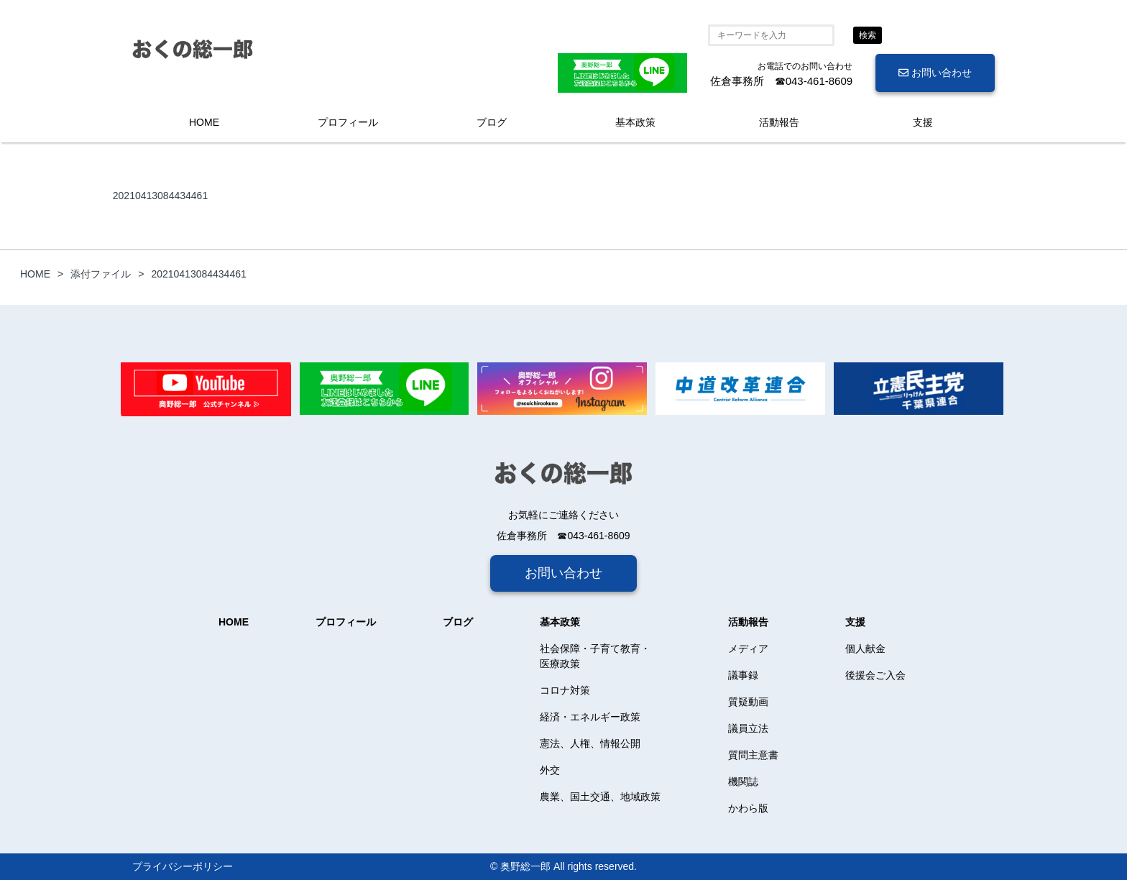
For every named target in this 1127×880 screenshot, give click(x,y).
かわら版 (748, 808)
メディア (748, 648)
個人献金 (865, 648)
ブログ (492, 122)
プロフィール (348, 122)
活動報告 (779, 122)
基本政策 (635, 122)
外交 (550, 770)
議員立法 (748, 728)
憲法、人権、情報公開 (590, 743)
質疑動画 (748, 701)
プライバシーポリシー (182, 866)
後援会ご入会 (875, 675)
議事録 (743, 675)
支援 (923, 122)
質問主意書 (753, 755)
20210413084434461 (160, 195)
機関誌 (743, 781)
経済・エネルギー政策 (590, 717)
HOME (204, 122)
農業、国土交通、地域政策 (600, 796)
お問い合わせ (935, 72)
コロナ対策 (565, 690)
